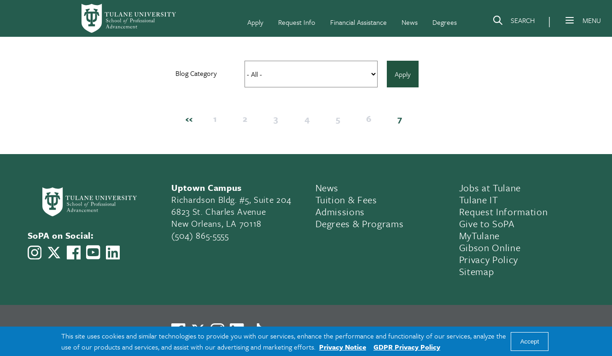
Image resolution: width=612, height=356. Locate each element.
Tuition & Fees (346, 200)
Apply (255, 22)
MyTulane (479, 235)
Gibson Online (490, 247)
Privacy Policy (488, 259)
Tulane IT (478, 200)
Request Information (503, 211)
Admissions (340, 211)
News (410, 22)
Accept (529, 341)
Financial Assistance (358, 22)
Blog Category (196, 73)
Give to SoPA (487, 223)
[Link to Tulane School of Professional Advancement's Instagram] (34, 252)
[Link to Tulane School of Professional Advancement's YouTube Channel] (93, 252)
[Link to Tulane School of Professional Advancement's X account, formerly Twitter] (54, 252)
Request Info (296, 22)
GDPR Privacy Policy (406, 347)
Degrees (444, 22)
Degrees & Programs (359, 223)
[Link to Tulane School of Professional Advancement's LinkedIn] (113, 252)
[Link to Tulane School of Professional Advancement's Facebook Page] (74, 252)
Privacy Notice (342, 347)
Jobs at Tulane (490, 188)
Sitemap (476, 271)
